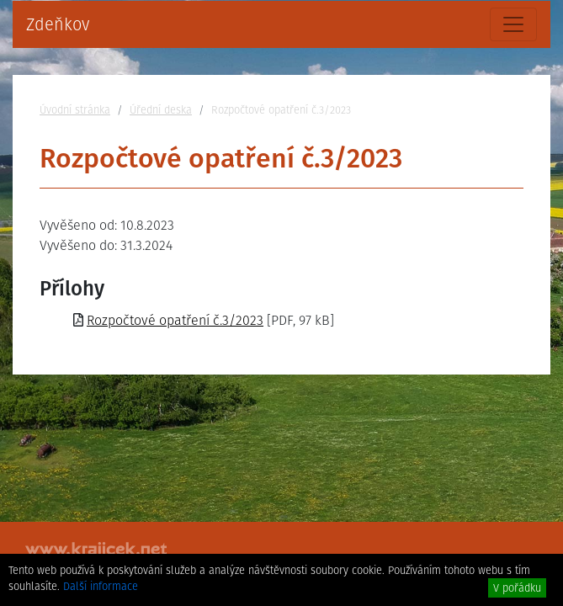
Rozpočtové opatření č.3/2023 (175, 320)
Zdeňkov (57, 24)
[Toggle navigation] (513, 24)
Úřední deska (161, 110)
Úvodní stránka (75, 110)
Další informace (100, 586)
